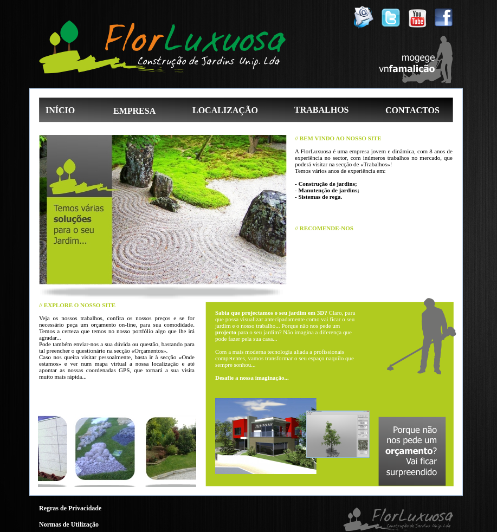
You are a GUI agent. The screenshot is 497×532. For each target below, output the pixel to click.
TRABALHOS (321, 109)
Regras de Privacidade (70, 508)
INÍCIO (60, 110)
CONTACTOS (412, 110)
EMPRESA (134, 110)
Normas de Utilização (69, 524)
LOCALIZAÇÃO (225, 110)
